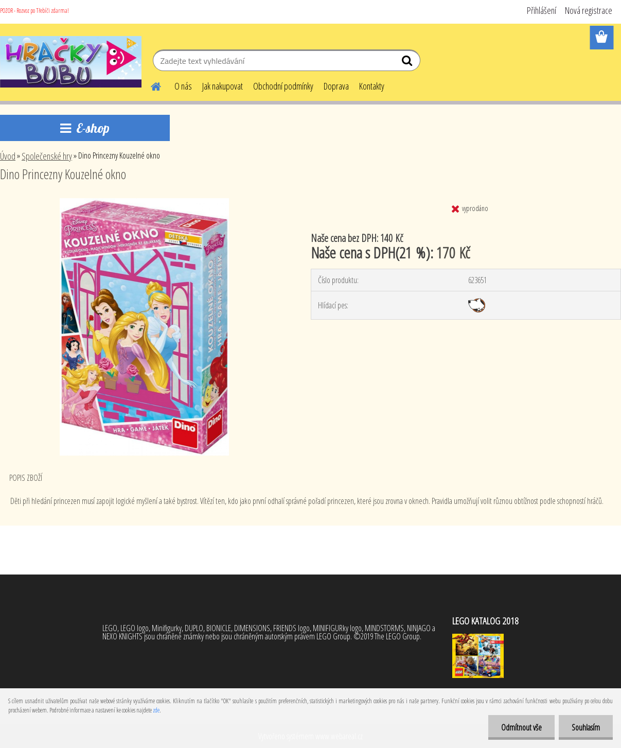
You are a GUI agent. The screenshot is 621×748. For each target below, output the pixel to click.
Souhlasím (586, 727)
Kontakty (371, 86)
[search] (408, 63)
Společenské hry (47, 156)
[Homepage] (149, 85)
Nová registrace (588, 10)
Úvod (7, 156)
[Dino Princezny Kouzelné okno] (144, 202)
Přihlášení (541, 10)
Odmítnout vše (521, 727)
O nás (183, 86)
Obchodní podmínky (283, 86)
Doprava (336, 86)
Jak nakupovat (222, 86)
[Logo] (70, 62)
